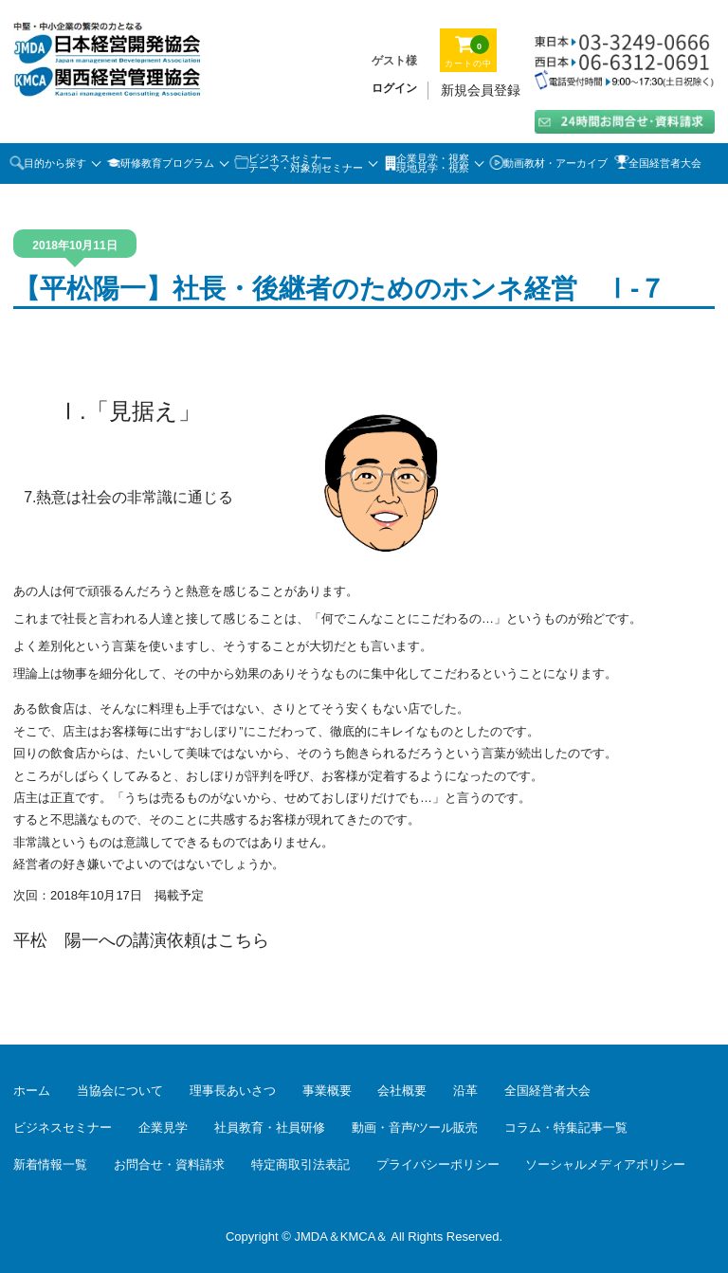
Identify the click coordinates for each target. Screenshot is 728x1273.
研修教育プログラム (167, 163)
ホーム (31, 1090)
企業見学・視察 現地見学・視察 (432, 163)
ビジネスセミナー (62, 1127)
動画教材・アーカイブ (555, 163)
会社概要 (402, 1090)
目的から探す (55, 163)
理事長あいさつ (233, 1090)
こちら (243, 940)
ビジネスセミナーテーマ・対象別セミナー (305, 163)
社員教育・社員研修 (269, 1127)
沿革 (465, 1090)
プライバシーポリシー (438, 1164)
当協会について (120, 1090)
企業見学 (163, 1127)
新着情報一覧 (50, 1164)
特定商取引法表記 (300, 1164)
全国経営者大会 (664, 163)
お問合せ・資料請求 (169, 1164)
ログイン (394, 88)
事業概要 (327, 1090)
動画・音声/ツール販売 (415, 1127)
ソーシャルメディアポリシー (605, 1164)
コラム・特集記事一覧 (566, 1127)
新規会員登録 (480, 90)
